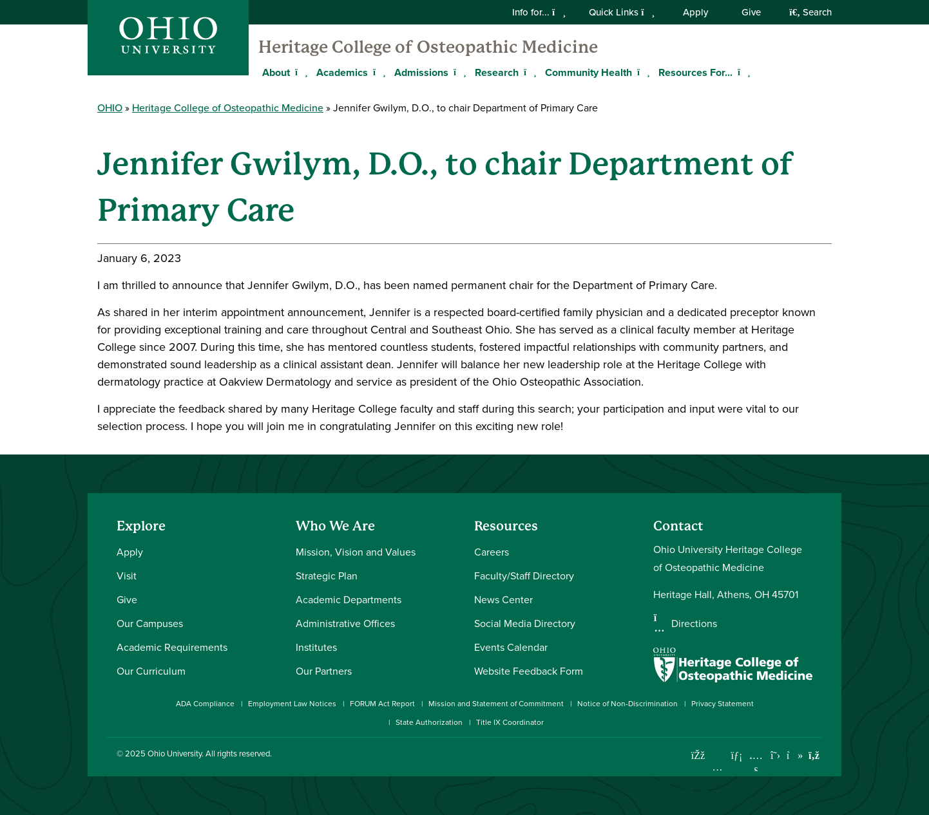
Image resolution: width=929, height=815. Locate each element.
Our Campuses (150, 623)
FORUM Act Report (382, 703)
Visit (127, 575)
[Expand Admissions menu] (458, 72)
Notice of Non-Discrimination (627, 703)
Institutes (316, 647)
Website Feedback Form (528, 671)
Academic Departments (348, 599)
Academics (342, 72)
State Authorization (429, 722)
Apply (695, 12)
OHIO (109, 107)
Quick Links (622, 12)
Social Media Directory (524, 623)
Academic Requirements (172, 647)
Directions (694, 623)
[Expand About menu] (299, 72)
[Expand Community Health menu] (642, 72)
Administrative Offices (345, 623)
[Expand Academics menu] (377, 72)
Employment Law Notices (292, 703)
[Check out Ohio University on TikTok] (795, 755)
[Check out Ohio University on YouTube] (756, 763)
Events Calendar (511, 647)
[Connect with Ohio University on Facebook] (698, 755)
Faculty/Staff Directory (524, 575)
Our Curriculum (151, 671)
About (276, 72)
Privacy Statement (722, 703)
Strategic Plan (327, 575)
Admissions (421, 72)
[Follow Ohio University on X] (775, 755)
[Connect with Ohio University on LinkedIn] (737, 755)
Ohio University (175, 753)
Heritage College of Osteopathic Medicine (428, 47)
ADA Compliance (205, 703)
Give (751, 12)
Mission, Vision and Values (356, 552)
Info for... (539, 12)
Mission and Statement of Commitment (496, 703)
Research (497, 72)
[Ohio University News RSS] (814, 755)
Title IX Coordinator (510, 722)
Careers (491, 552)
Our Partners (324, 671)
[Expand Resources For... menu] (742, 72)
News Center (503, 599)
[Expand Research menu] (528, 72)
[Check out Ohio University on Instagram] (717, 767)
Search (810, 12)
